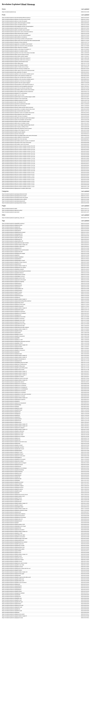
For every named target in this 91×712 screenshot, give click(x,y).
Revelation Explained (12, 4)
